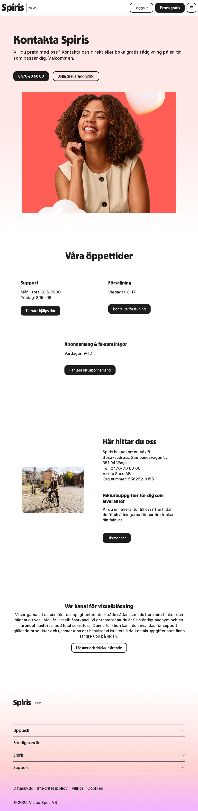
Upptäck (21, 730)
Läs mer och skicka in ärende (99, 647)
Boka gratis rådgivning (76, 76)
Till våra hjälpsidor (40, 310)
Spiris (18, 755)
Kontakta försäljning (129, 309)
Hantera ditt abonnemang (90, 370)
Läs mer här (117, 537)
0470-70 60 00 (31, 76)
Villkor (77, 788)
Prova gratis (170, 7)
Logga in (141, 7)
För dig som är (26, 743)
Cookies (95, 788)
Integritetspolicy (52, 788)
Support (21, 767)
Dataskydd (23, 788)
